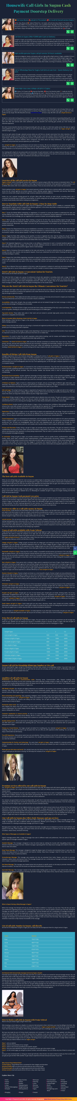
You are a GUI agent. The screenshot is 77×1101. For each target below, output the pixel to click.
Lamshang (64, 1083)
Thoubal (63, 1089)
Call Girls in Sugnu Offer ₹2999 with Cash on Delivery (35, 37)
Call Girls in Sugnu (36, 112)
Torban (63, 1090)
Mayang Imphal (23, 1085)
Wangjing (7, 1092)
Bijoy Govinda (23, 1080)
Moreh (49, 1085)
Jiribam (21, 1081)
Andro (6, 1080)
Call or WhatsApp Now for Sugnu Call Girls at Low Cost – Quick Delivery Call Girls (43, 71)
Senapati (7, 1089)
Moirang (35, 1085)
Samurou (49, 1087)
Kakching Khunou (52, 1081)
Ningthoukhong (23, 1087)
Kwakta (21, 1083)
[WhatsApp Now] (72, 31)
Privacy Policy (60, 1099)
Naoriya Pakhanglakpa (11, 1087)
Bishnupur (36, 1080)
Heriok (63, 1080)
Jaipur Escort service (50, 1099)
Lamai (34, 1083)
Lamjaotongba (51, 1083)
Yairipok (35, 1092)
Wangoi (21, 1092)
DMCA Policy (68, 1099)
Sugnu (35, 1089)
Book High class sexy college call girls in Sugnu (32, 88)
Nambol (63, 1085)
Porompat (36, 1087)
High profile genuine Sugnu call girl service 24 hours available (38, 53)
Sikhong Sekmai (23, 1089)
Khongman (64, 1081)
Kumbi (7, 1083)
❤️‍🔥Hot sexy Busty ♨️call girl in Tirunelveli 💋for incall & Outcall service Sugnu (44, 20)
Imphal (7, 1081)
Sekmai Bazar (65, 1087)
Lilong (6, 1085)
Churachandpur (51, 1080)
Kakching (35, 1081)
